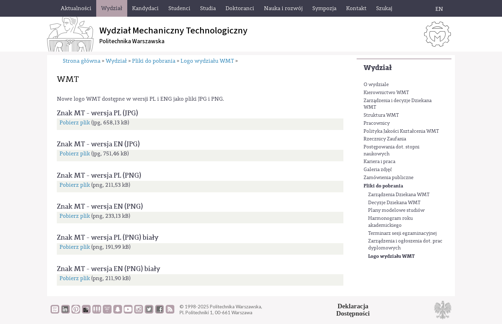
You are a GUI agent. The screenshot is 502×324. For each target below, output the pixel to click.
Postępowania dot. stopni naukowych (391, 150)
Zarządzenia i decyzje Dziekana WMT (398, 104)
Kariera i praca (379, 162)
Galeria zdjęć (378, 170)
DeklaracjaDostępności (353, 309)
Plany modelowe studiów (396, 210)
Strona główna (81, 60)
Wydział (378, 68)
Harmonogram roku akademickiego (390, 222)
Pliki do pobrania (383, 186)
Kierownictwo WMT (386, 93)
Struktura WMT (381, 115)
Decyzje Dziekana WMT (394, 203)
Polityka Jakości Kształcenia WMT (401, 131)
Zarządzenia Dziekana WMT (398, 195)
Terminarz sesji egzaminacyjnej (402, 233)
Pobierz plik (75, 122)
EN (439, 9)
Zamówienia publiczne (388, 178)
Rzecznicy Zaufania (385, 139)
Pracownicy (377, 123)
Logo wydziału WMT (391, 256)
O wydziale (376, 85)
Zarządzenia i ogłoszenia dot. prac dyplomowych (405, 244)
